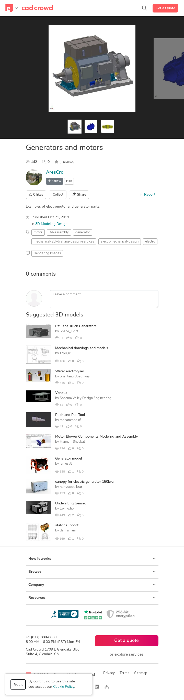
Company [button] (92, 585)
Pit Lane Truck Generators (76, 326)
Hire (69, 181)
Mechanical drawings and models (81, 348)
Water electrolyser (69, 371)
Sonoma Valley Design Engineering (85, 398)
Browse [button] (92, 572)
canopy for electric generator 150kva (84, 482)
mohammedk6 (70, 420)
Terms (124, 673)
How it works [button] (92, 559)
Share (79, 195)
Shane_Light (69, 331)
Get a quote (126, 640)
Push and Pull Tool (70, 415)
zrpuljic (65, 353)
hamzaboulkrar (71, 487)
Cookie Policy (63, 687)
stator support (66, 525)
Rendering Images (47, 253)
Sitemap (140, 673)
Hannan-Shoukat (72, 441)
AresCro (54, 172)
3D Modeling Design (51, 224)
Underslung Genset (70, 503)
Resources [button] (92, 598)
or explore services (127, 655)
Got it (18, 684)
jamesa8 (66, 463)
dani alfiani (68, 530)
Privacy (109, 673)
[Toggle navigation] (12, 8)
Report (147, 195)
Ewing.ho (67, 508)
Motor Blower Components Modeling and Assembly (96, 437)
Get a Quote (165, 8)
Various (61, 393)
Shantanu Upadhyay (75, 376)
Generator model (68, 459)
